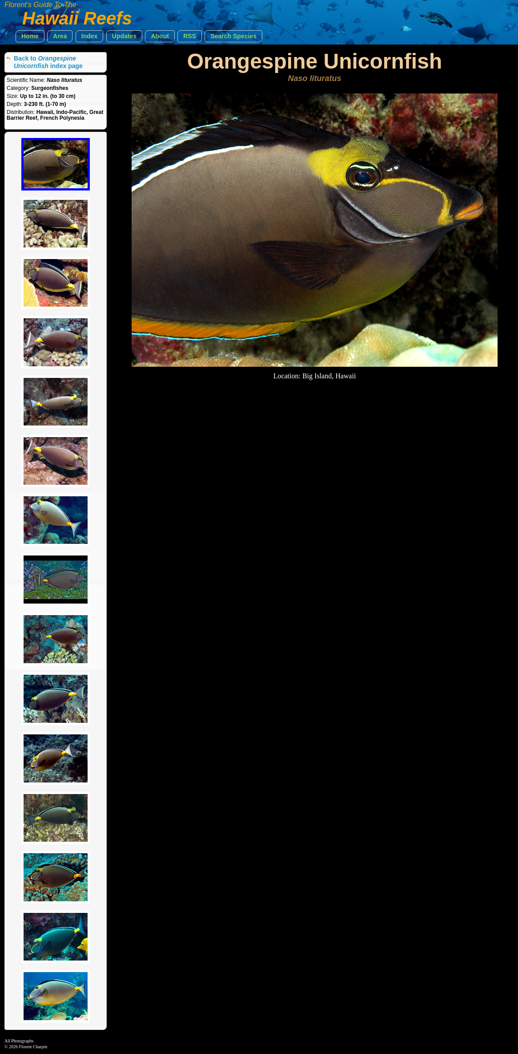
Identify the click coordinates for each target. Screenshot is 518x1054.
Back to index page (48, 62)
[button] (30, 36)
